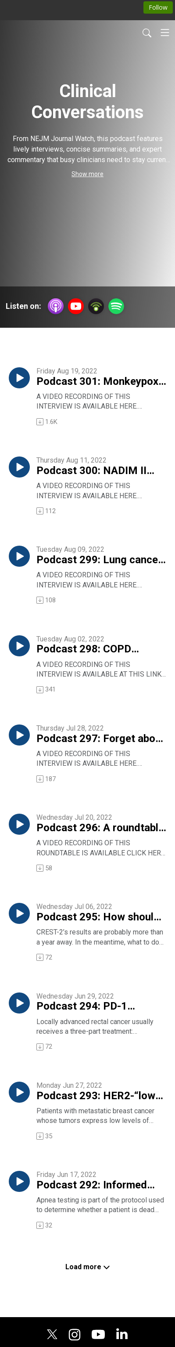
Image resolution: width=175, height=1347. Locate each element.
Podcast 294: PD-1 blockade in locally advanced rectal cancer (92, 1006)
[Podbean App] (96, 305)
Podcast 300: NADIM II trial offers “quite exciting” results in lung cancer (100, 471)
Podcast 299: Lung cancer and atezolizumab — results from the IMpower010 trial (99, 560)
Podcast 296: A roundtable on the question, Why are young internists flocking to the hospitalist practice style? (100, 828)
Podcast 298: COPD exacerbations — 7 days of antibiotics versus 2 (99, 649)
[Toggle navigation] (165, 32)
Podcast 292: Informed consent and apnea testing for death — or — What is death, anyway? (99, 1185)
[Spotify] (116, 305)
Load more (87, 1267)
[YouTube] (76, 306)
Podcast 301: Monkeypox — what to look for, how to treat (97, 381)
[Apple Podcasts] (56, 305)
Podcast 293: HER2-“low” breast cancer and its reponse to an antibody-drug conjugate (98, 1096)
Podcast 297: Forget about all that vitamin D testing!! (100, 739)
